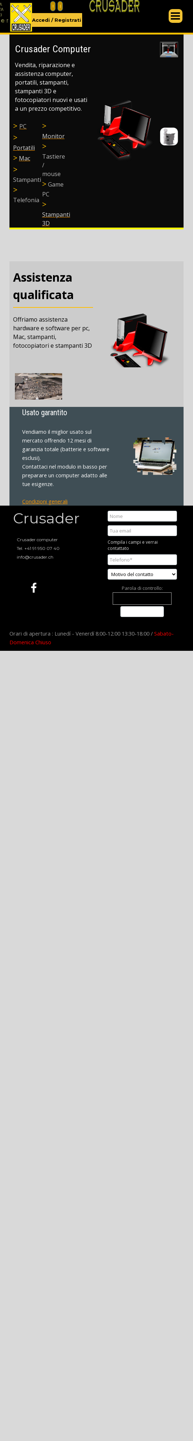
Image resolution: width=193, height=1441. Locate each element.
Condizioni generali (45, 501)
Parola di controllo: (142, 588)
